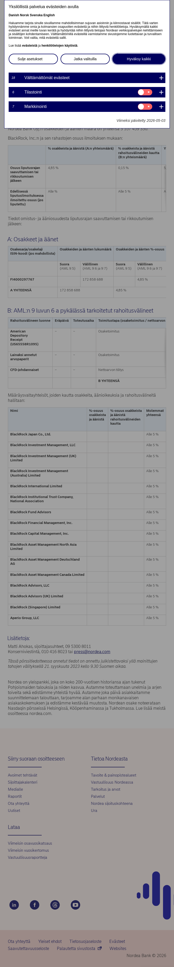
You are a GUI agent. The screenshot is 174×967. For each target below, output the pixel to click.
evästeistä (29, 45)
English (49, 15)
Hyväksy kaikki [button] (139, 59)
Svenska (36, 15)
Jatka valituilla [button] (85, 59)
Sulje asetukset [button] (30, 59)
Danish (14, 15)
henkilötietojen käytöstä (59, 45)
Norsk (24, 15)
